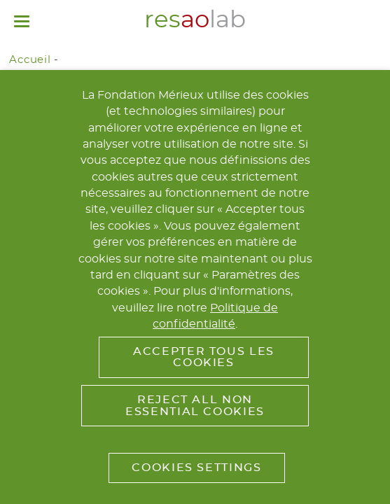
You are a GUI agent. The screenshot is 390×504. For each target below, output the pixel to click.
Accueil (29, 60)
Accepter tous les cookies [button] (203, 357)
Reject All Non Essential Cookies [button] (195, 405)
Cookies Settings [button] (196, 467)
